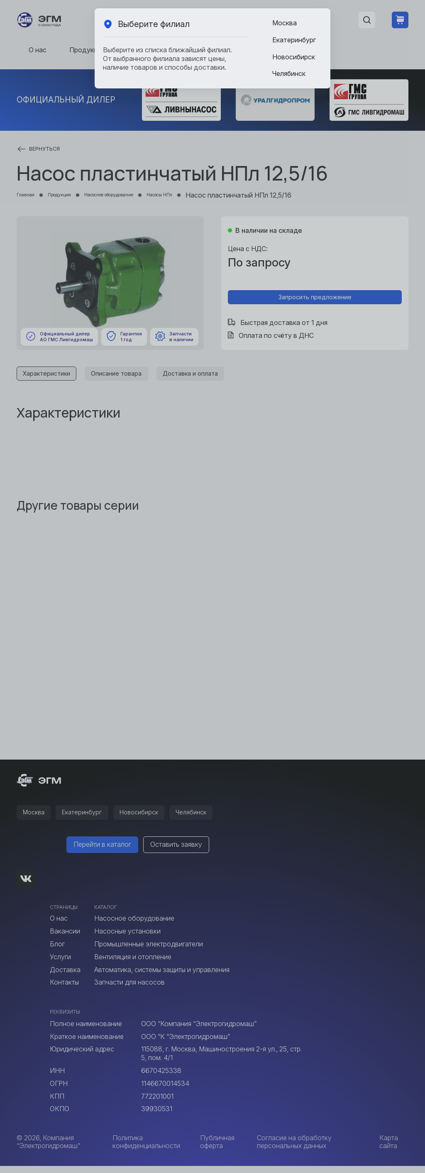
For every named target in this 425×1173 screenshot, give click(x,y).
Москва (284, 23)
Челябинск (288, 73)
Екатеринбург (294, 40)
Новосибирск (293, 57)
